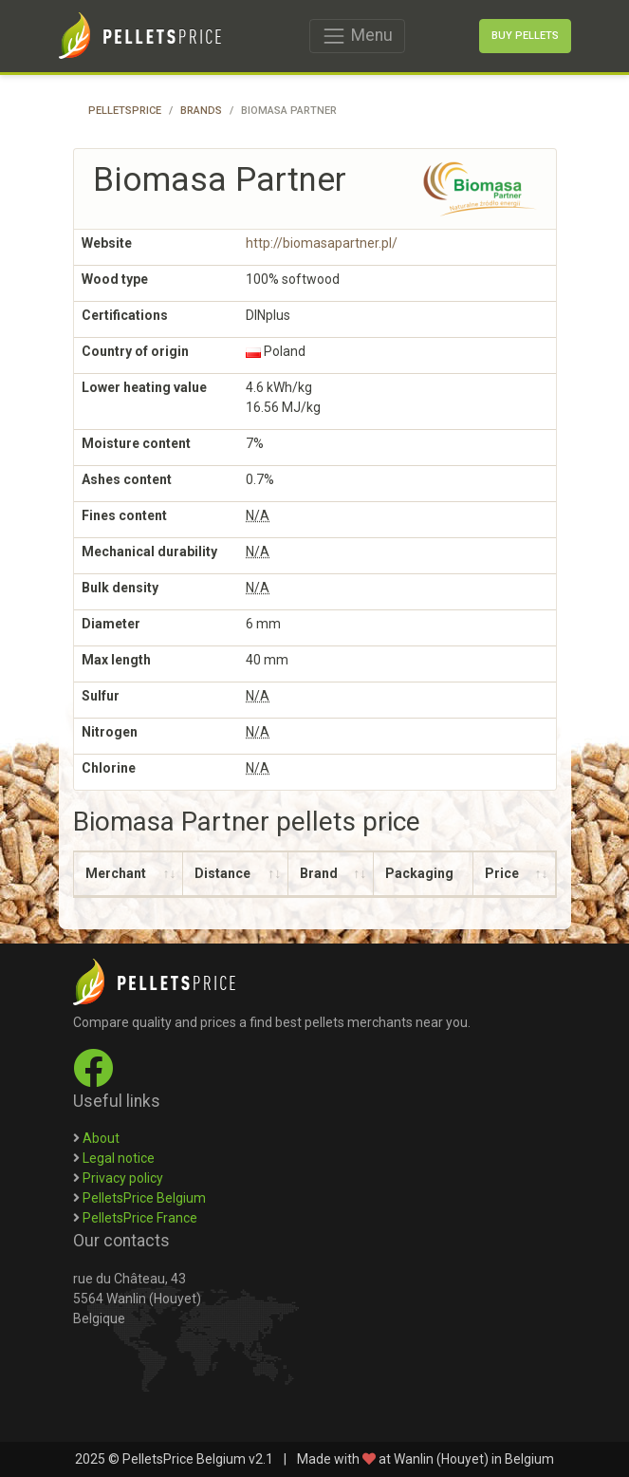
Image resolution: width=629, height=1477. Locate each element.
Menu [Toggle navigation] (357, 36)
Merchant (115, 873)
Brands (201, 110)
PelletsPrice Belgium (144, 1198)
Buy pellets (525, 35)
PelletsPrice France (140, 1217)
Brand (319, 873)
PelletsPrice (124, 110)
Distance (222, 873)
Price (502, 873)
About (101, 1138)
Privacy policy (123, 1178)
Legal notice (119, 1158)
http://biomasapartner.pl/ (322, 243)
